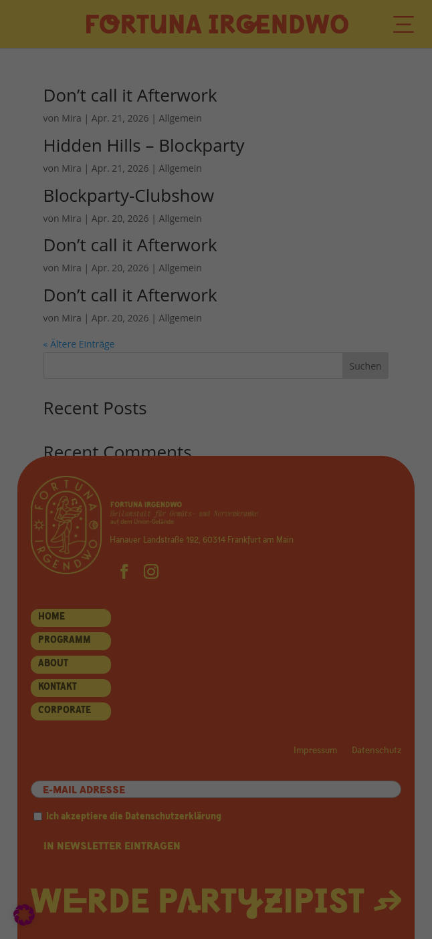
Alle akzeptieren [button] (216, 554)
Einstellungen (309, 342)
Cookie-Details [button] (163, 683)
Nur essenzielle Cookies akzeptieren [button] (216, 621)
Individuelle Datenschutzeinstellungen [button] (216, 655)
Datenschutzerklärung (86, 342)
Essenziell (77, 378)
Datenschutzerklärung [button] (220, 683)
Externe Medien (89, 477)
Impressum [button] (273, 683)
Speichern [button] (216, 587)
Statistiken (79, 427)
